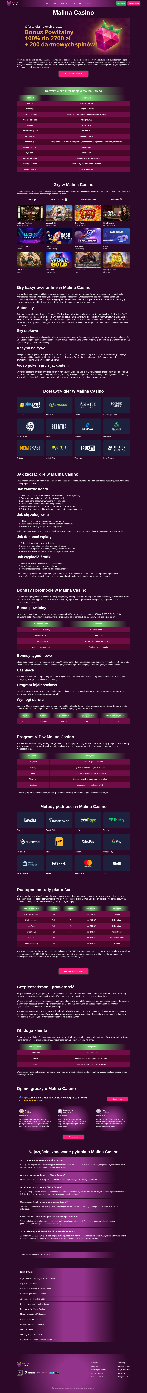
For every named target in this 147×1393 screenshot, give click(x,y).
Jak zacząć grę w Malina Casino (33, 1299)
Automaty (116, 199)
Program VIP (76, 3)
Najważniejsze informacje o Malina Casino (37, 1279)
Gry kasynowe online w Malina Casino (35, 1289)
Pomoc (88, 3)
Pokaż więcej (73, 1137)
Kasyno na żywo (59, 199)
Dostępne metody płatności (31, 1319)
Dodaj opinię (117, 1099)
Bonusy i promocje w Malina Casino (34, 1304)
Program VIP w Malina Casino (32, 1309)
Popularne (30, 199)
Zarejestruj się (133, 3)
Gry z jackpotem (88, 199)
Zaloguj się (121, 3)
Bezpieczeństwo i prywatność (32, 1324)
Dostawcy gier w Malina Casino (33, 1294)
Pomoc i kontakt (97, 1377)
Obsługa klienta (26, 1329)
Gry (46, 3)
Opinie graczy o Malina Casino (32, 1335)
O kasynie (95, 1363)
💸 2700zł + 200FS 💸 (73, 73)
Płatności (64, 3)
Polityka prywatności (98, 1370)
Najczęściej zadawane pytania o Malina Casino (39, 1340)
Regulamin (95, 1366)
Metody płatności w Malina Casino (34, 1314)
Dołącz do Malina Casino (73, 971)
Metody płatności (97, 1373)
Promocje (121, 1373)
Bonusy (54, 3)
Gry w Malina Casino (28, 1284)
